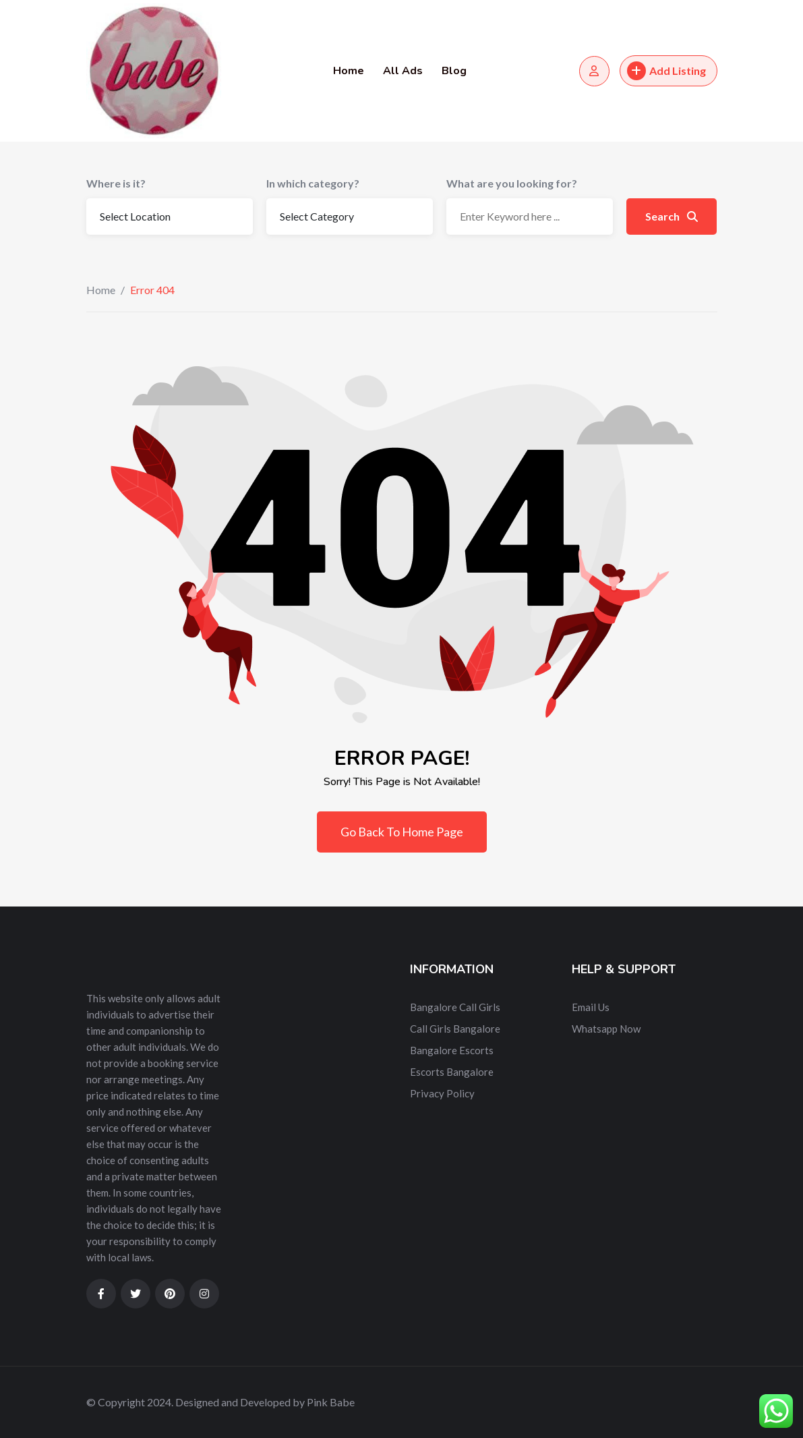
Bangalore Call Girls (455, 1007)
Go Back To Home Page (401, 831)
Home (348, 70)
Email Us (590, 1007)
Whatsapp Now (606, 1029)
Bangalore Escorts (452, 1050)
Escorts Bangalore (452, 1072)
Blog (454, 70)
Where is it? (116, 183)
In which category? (312, 183)
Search (671, 216)
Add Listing (666, 70)
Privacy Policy (442, 1093)
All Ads (403, 70)
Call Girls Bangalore (455, 1029)
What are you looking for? (511, 183)
